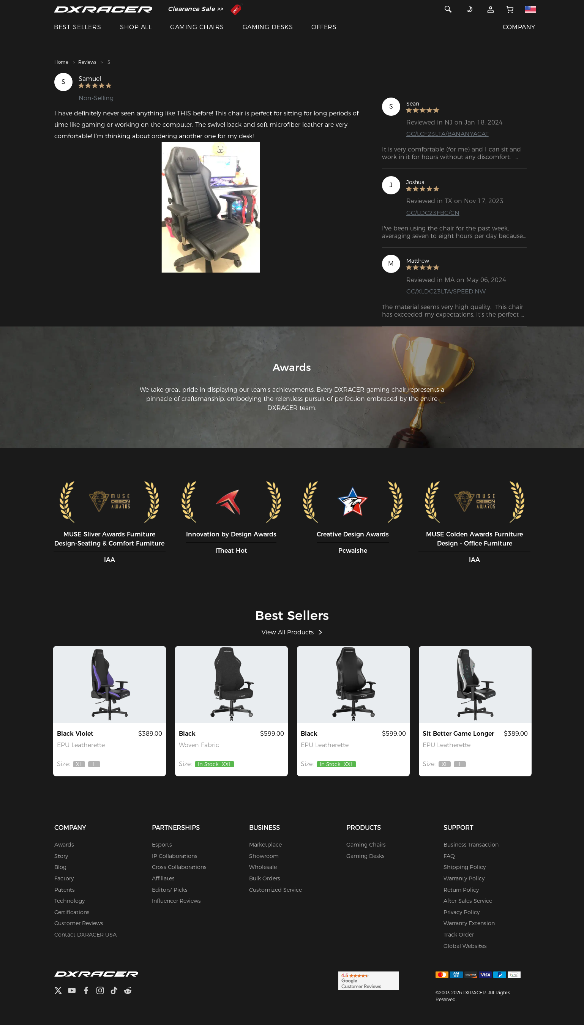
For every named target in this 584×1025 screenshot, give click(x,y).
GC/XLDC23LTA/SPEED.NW (446, 291)
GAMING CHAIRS (197, 27)
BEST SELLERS (77, 27)
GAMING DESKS (268, 27)
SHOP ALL (136, 27)
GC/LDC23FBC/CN (432, 212)
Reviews (87, 62)
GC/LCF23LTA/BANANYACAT (447, 133)
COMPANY (519, 27)
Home (61, 62)
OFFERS (323, 27)
